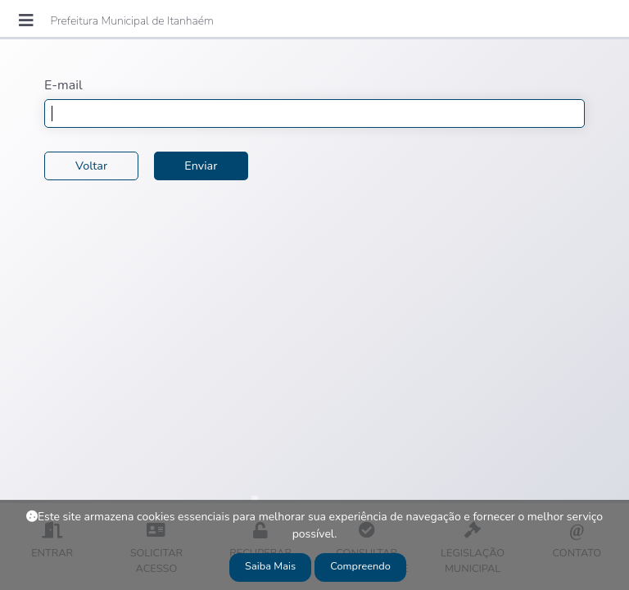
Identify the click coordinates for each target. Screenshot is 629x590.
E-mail (63, 85)
